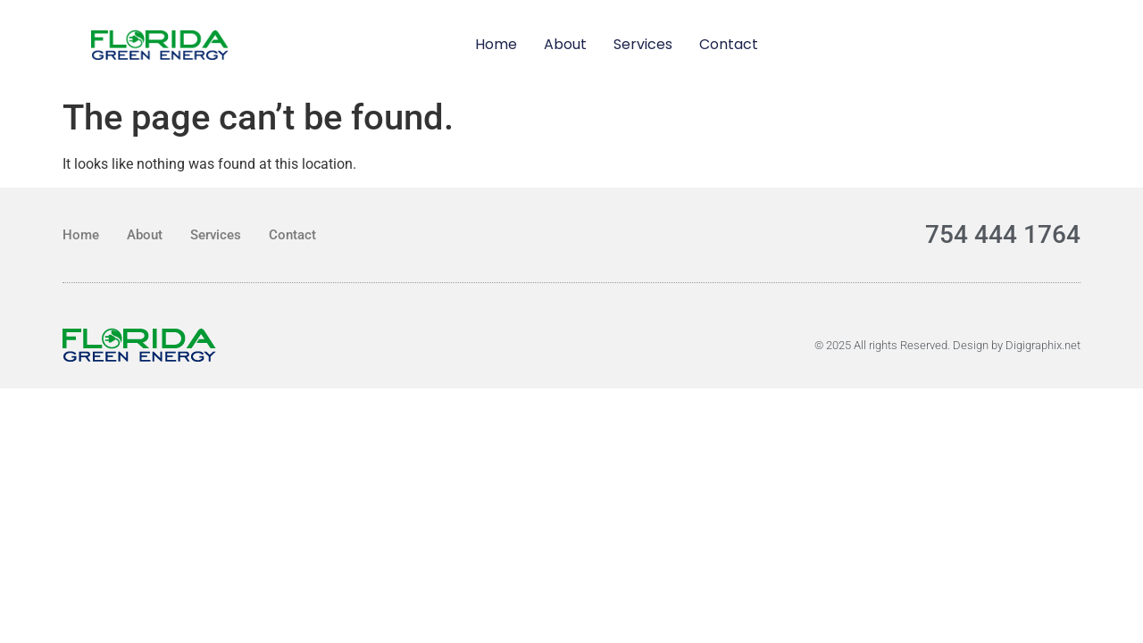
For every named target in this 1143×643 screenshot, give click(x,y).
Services (642, 44)
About (565, 44)
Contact (728, 44)
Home (496, 44)
